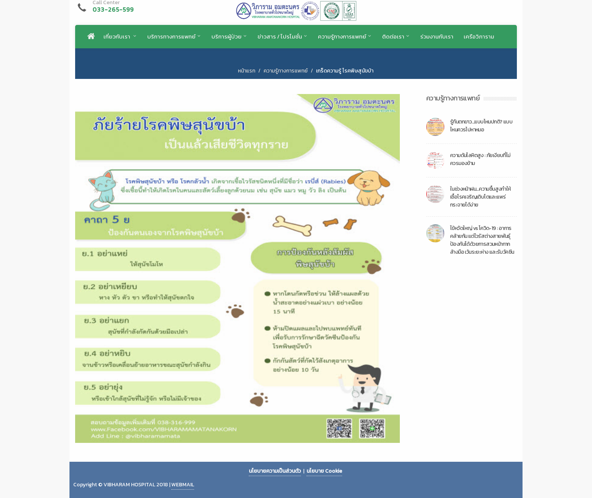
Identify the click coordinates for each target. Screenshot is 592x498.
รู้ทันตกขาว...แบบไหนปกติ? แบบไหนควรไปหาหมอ (481, 126)
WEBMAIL (182, 485)
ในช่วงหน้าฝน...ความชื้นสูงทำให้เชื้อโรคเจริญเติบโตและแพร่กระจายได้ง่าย (480, 197)
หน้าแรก (246, 71)
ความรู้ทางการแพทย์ (286, 71)
